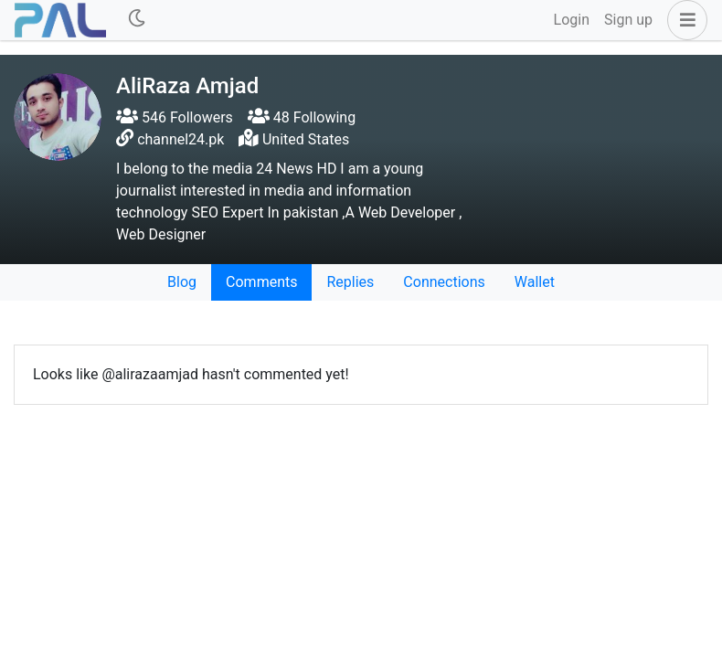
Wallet (535, 282)
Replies (350, 282)
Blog (181, 282)
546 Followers (174, 117)
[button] (683, 20)
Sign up (628, 19)
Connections (443, 282)
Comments (261, 282)
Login (571, 19)
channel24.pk (180, 139)
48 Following (302, 117)
